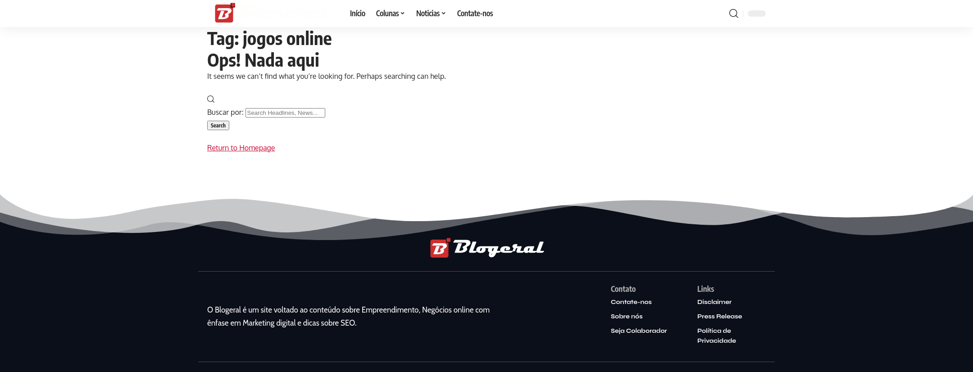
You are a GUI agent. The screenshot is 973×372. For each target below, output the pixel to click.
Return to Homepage (241, 147)
